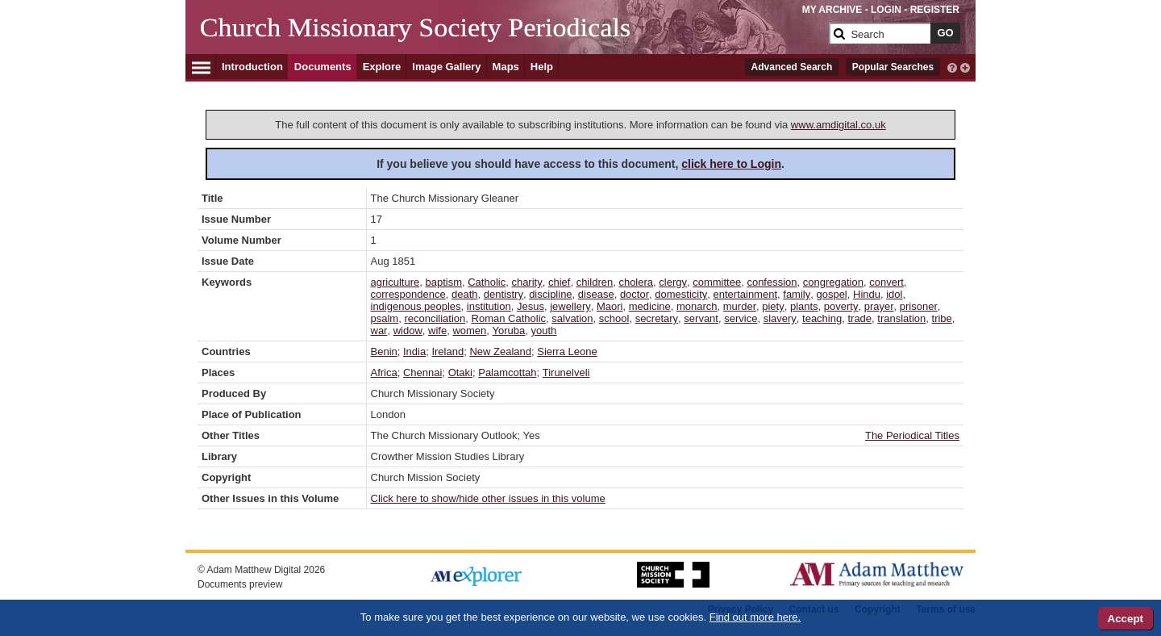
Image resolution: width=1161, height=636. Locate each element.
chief (559, 282)
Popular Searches (893, 67)
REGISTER (934, 9)
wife (437, 330)
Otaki (460, 372)
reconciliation (434, 318)
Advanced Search (792, 67)
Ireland (447, 351)
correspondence (408, 294)
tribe (942, 318)
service (740, 318)
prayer (879, 306)
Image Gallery (446, 67)
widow (407, 330)
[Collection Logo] (512, 40)
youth (544, 330)
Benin (384, 351)
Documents (323, 67)
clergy (673, 282)
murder (739, 306)
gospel (831, 294)
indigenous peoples (416, 306)
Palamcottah (507, 372)
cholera (635, 282)
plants (804, 306)
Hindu (866, 294)
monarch (697, 306)
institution (489, 306)
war (379, 330)
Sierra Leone (567, 351)
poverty (841, 306)
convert (886, 282)
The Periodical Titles (912, 435)
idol (894, 294)
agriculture (395, 282)
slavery (780, 318)
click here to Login (731, 163)
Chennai (422, 372)
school (614, 318)
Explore (382, 67)
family (796, 294)
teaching (822, 318)
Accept (1125, 619)
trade (859, 318)
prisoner (919, 306)
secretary (656, 318)
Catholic (487, 282)
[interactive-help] (952, 66)
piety (773, 306)
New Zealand (500, 351)
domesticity (681, 294)
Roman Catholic (509, 318)
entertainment (746, 294)
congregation (833, 282)
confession (772, 282)
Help (542, 67)
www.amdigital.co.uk (838, 125)
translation (901, 318)
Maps (506, 67)
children (595, 282)
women (469, 330)
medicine (650, 306)
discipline (550, 294)
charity (526, 282)
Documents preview (240, 584)
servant (701, 318)
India (414, 351)
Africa (384, 372)
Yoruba (509, 330)
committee (717, 282)
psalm (385, 318)
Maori (610, 306)
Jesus (530, 306)
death (465, 294)
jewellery (570, 306)
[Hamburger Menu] (201, 65)
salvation (572, 318)
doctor (634, 294)
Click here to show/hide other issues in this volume (488, 498)
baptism (443, 282)
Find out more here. (755, 617)
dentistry (503, 294)
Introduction (252, 67)
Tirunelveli (566, 372)
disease (596, 294)
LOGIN (886, 9)
